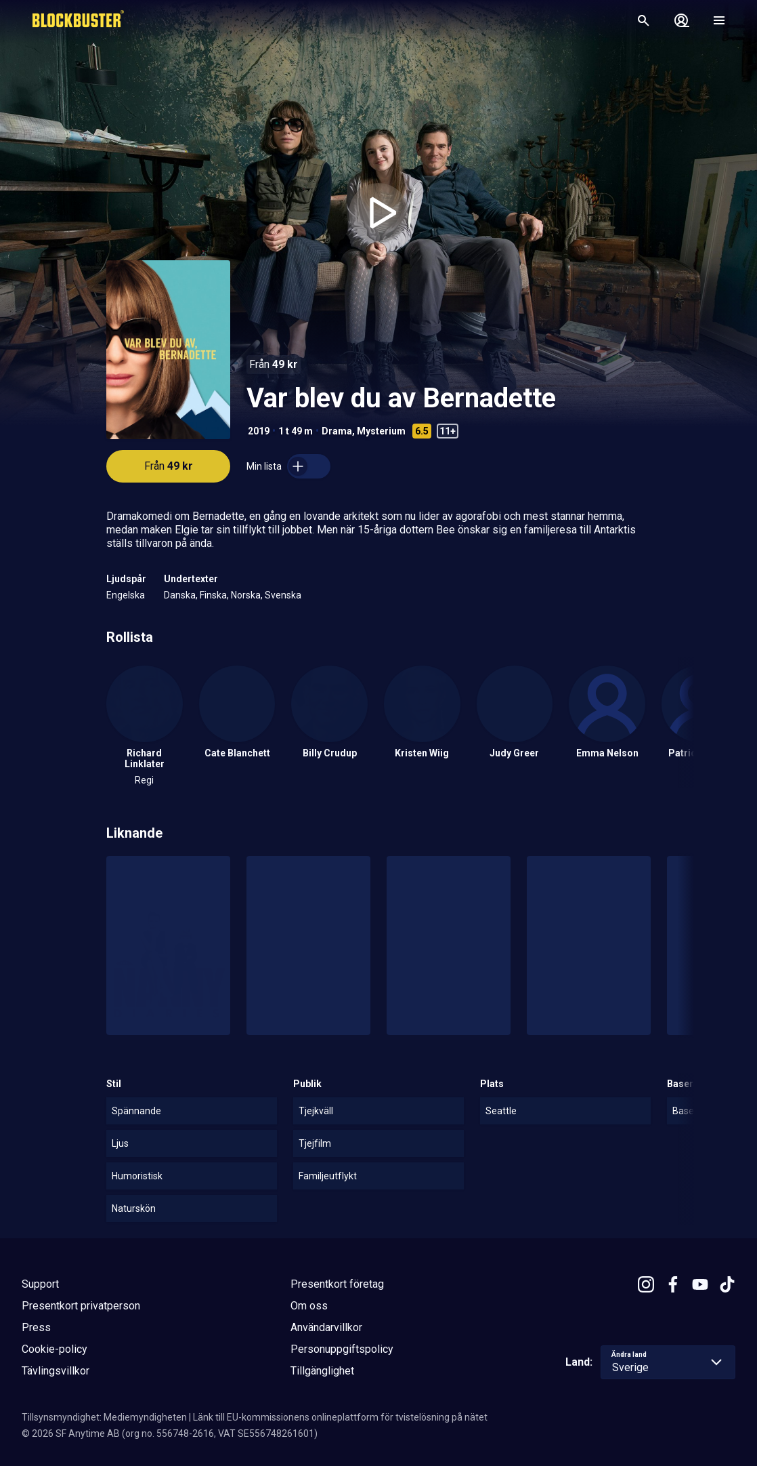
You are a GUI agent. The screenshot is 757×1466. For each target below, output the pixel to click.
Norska (246, 595)
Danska (180, 595)
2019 (258, 431)
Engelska (125, 595)
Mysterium (381, 431)
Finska (213, 595)
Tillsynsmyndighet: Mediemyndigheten (104, 1417)
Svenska (283, 595)
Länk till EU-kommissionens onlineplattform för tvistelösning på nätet (340, 1417)
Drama (337, 431)
